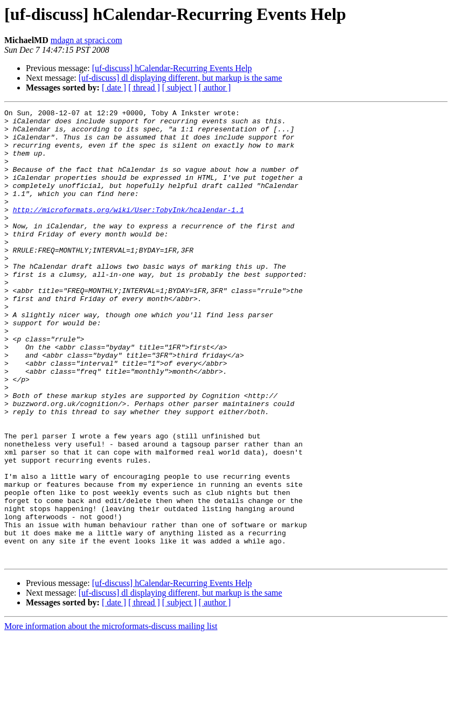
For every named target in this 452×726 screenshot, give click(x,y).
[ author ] (215, 87)
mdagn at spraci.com (86, 40)
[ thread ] (144, 87)
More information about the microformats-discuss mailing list (110, 716)
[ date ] (114, 87)
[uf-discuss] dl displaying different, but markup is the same (180, 77)
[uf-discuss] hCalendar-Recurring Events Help (172, 68)
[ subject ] (179, 87)
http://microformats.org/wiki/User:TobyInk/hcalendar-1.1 (128, 230)
